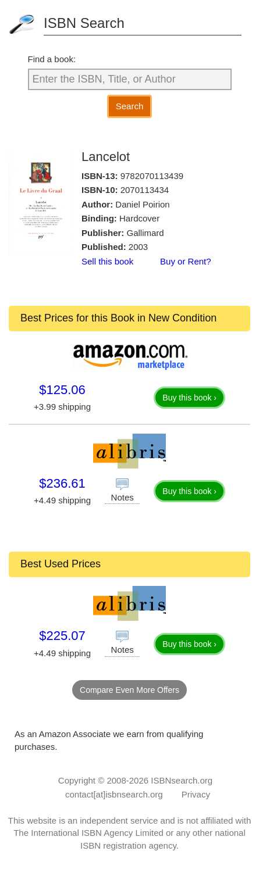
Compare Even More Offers (129, 690)
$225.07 (62, 635)
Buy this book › (189, 397)
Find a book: (52, 59)
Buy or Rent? (185, 261)
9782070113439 (151, 176)
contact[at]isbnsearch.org (114, 794)
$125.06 (62, 389)
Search (130, 106)
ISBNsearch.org (181, 780)
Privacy (196, 794)
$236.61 (62, 483)
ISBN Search (84, 23)
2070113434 (144, 190)
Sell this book (107, 261)
